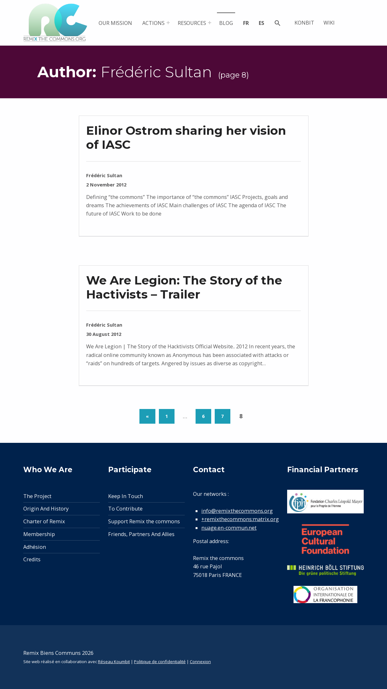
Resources (192, 22)
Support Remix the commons (144, 521)
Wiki (329, 22)
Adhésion (34, 546)
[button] (277, 24)
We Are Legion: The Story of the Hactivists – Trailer (184, 287)
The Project (37, 496)
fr (246, 22)
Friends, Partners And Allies (141, 534)
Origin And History (46, 508)
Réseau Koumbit (114, 661)
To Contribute (125, 508)
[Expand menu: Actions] (168, 22)
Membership (39, 534)
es (261, 22)
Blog (226, 22)
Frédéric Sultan (104, 175)
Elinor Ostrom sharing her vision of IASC (186, 137)
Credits (32, 559)
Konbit (304, 22)
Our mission (115, 22)
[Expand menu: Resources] (209, 22)
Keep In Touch (125, 496)
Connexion (200, 661)
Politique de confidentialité (160, 661)
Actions (153, 22)
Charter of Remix (44, 521)
